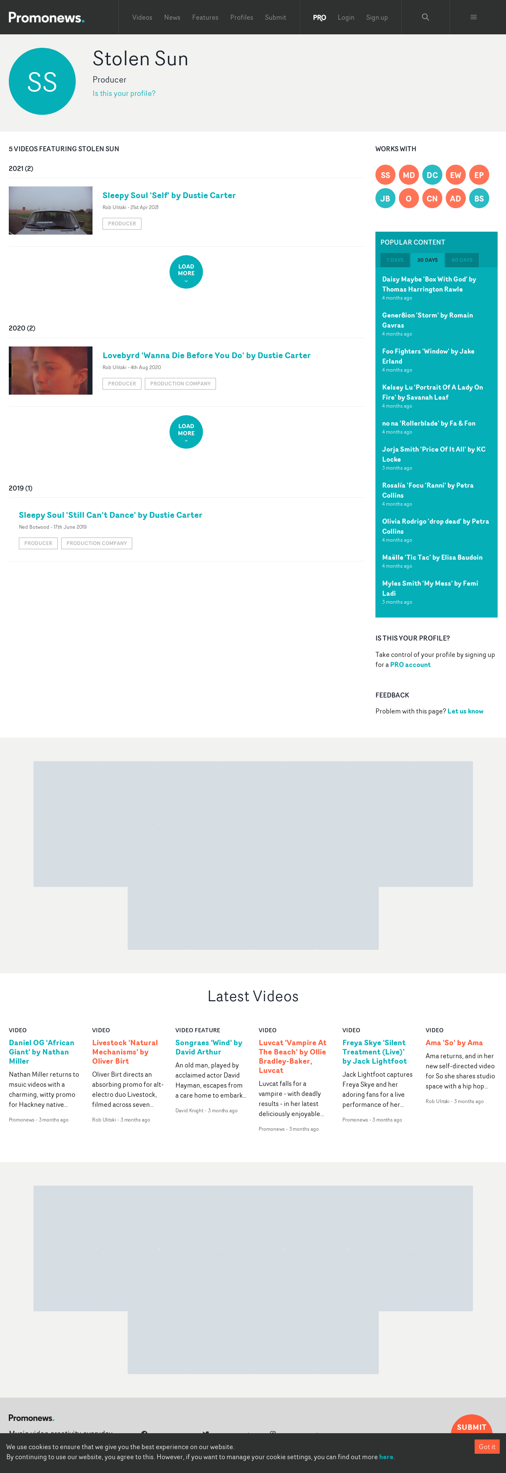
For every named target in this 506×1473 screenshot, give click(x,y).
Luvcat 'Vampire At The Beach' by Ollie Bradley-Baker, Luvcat (292, 1056)
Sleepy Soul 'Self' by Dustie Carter (169, 195)
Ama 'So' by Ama (454, 1042)
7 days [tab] (395, 260)
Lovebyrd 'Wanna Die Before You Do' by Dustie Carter (207, 355)
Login (346, 17)
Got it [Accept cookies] (487, 1446)
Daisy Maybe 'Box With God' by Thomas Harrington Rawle (429, 284)
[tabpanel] (436, 442)
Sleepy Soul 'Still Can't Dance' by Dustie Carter (111, 514)
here (386, 1457)
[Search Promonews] (425, 17)
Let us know (465, 711)
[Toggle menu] (473, 17)
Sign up (377, 17)
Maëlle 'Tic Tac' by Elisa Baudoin (432, 557)
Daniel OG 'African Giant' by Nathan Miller (41, 1052)
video (18, 1030)
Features (205, 17)
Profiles (241, 17)
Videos (142, 17)
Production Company (180, 383)
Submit (275, 17)
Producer (122, 223)
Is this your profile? (124, 93)
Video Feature (197, 1030)
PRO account (410, 664)
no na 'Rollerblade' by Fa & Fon (428, 423)
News (172, 17)
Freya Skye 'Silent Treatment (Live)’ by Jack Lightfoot (374, 1052)
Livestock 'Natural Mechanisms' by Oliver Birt (125, 1052)
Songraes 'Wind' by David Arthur (208, 1047)
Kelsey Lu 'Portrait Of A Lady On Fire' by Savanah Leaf (432, 392)
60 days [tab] (462, 260)
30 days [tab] (427, 260)
